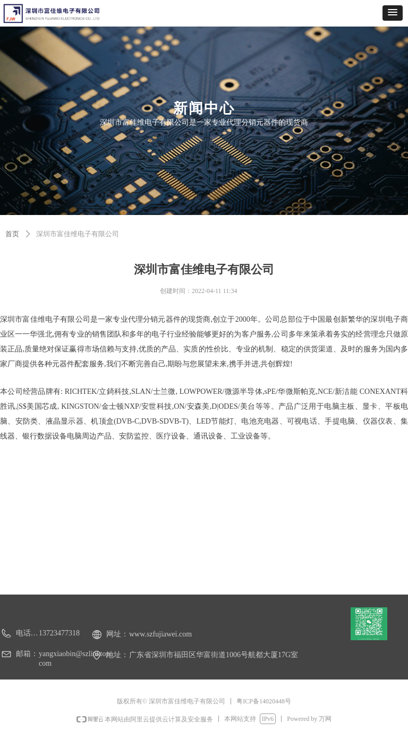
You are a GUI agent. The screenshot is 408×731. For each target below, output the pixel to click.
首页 (12, 234)
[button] (392, 13)
